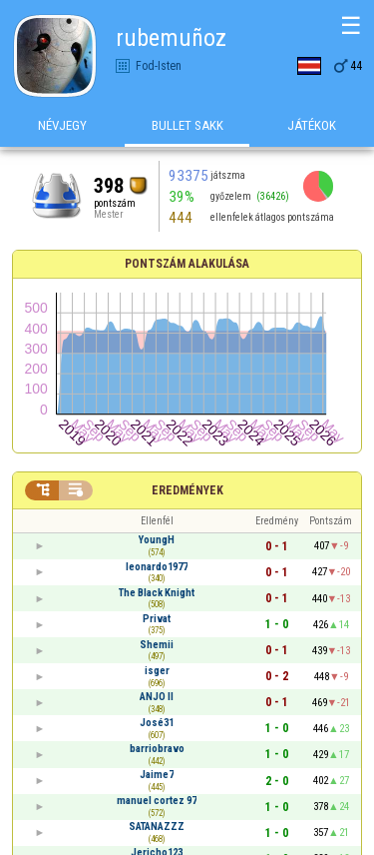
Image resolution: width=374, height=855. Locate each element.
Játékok (311, 128)
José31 (157, 722)
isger (157, 670)
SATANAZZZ (157, 826)
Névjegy (62, 128)
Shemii (157, 644)
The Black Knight (156, 592)
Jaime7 (157, 774)
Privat (157, 618)
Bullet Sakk (187, 128)
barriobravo (157, 748)
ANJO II (157, 696)
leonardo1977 (156, 566)
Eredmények (187, 490)
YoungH (157, 539)
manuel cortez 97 (156, 800)
